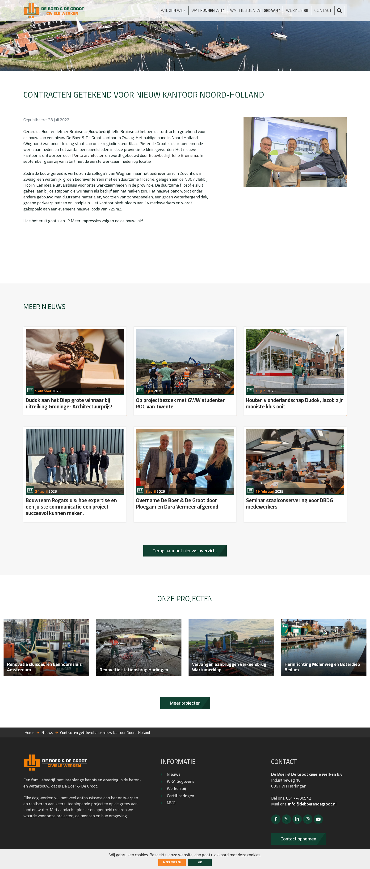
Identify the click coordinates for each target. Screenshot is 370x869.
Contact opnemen (298, 838)
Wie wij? (164, 12)
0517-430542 (298, 798)
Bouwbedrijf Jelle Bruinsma (173, 155)
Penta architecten (88, 155)
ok (200, 862)
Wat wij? (201, 12)
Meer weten (172, 862)
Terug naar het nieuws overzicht (185, 550)
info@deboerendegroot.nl (312, 804)
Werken (298, 12)
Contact (324, 12)
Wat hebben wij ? (253, 12)
